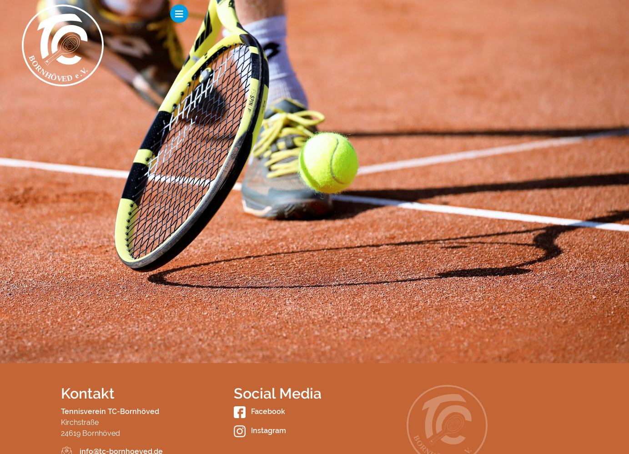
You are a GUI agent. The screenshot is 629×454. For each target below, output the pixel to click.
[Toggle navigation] (598, 14)
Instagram (260, 430)
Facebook (259, 411)
